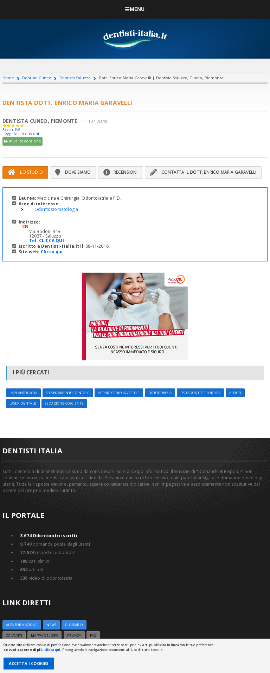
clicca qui (52, 649)
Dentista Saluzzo (75, 77)
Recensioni (120, 172)
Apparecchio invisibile (119, 393)
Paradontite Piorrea (200, 393)
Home (8, 77)
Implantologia (23, 393)
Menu (134, 9)
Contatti (14, 635)
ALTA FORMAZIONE (22, 624)
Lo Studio (25, 172)
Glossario (74, 624)
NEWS (51, 624)
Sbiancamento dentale (67, 393)
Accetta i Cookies (29, 663)
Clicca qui (52, 252)
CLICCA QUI (51, 241)
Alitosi (235, 393)
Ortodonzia (160, 393)
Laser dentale (22, 403)
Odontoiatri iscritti (48, 536)
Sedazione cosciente (64, 403)
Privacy (74, 635)
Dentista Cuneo (36, 77)
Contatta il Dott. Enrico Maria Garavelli (203, 172)
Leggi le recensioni (20, 133)
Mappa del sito (44, 635)
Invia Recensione (22, 141)
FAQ (93, 635)
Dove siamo (73, 172)
